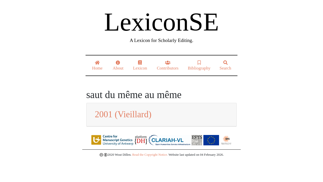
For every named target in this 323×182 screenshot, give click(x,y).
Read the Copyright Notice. (150, 154)
